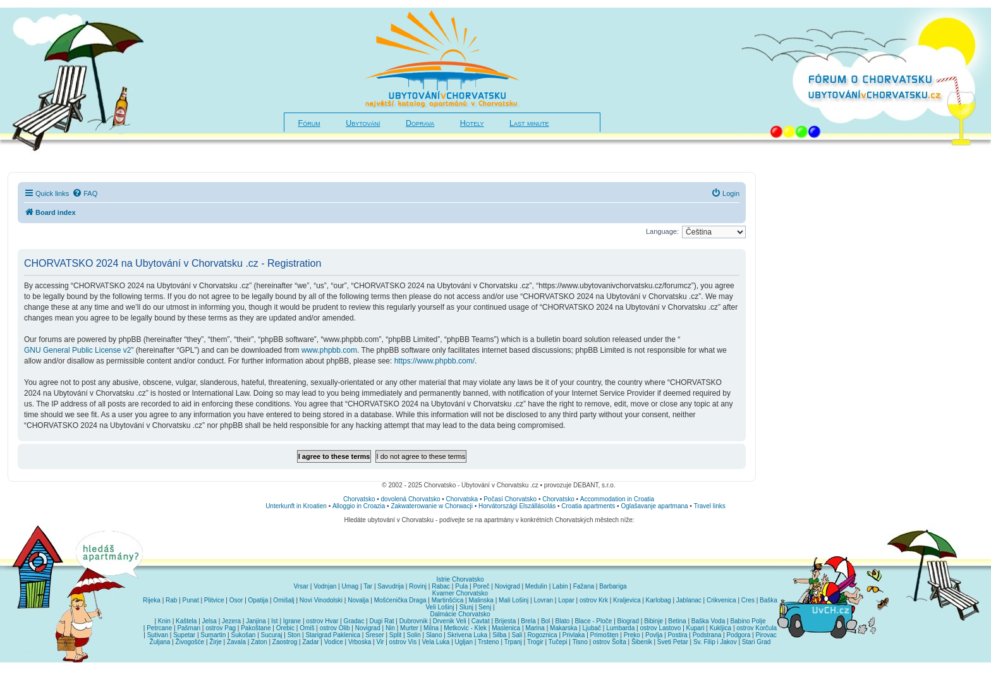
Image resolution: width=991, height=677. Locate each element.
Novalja (358, 600)
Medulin (536, 586)
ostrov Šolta (609, 641)
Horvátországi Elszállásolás (517, 506)
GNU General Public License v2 (77, 350)
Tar (367, 586)
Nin (390, 628)
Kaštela (186, 621)
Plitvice (214, 600)
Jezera (231, 621)
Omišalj (283, 600)
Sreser (374, 634)
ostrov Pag (220, 628)
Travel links (710, 506)
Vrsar (300, 586)
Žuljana (160, 641)
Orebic (285, 628)
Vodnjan (324, 586)
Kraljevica (626, 600)
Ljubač (592, 628)
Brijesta (505, 621)
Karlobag (658, 600)
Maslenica (506, 628)
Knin (164, 621)
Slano (434, 634)
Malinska (480, 600)
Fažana (583, 586)
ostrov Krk (594, 600)
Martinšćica (448, 600)
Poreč (481, 586)
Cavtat (480, 621)
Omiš (307, 628)
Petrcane (159, 628)
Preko (632, 634)
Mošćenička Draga (400, 600)
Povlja (653, 634)
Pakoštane (256, 628)
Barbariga (612, 586)
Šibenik (641, 641)
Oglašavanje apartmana (654, 506)
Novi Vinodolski (321, 600)
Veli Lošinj (440, 607)
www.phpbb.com (329, 350)
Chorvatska (462, 499)
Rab (171, 600)
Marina (535, 628)
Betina (677, 621)
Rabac (441, 586)
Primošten (604, 634)
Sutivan (157, 634)
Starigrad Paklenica (332, 634)
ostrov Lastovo (660, 628)
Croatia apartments (588, 506)
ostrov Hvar (322, 621)
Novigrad (507, 586)
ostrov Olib (335, 628)
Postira (677, 634)
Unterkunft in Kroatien (296, 506)
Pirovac (765, 634)
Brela (528, 621)
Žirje (215, 641)
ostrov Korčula (756, 628)
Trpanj (513, 641)
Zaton (259, 641)
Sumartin (213, 634)
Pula (461, 586)
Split (395, 634)
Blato (562, 621)
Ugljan (464, 641)
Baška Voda (708, 621)
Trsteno (488, 641)
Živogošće (190, 641)
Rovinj (418, 586)
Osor (236, 600)
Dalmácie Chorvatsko (460, 614)
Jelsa (209, 621)
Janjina (256, 621)
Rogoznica (542, 634)
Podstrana (707, 634)
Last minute (529, 123)
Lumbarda (620, 628)
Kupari (695, 628)
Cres (748, 600)
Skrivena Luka (467, 634)
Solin (413, 634)
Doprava (420, 123)
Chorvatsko (359, 499)
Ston (294, 634)
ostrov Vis (403, 641)
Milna (431, 628)
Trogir (535, 641)
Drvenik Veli (449, 621)
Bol (545, 621)
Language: (662, 231)
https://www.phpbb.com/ (434, 361)
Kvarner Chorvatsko (460, 593)
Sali (517, 634)
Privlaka (573, 634)
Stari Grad (756, 641)
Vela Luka (436, 641)
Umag (349, 586)
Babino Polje (747, 621)
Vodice (333, 641)
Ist (274, 621)
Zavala (236, 641)
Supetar (184, 634)
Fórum (309, 123)
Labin (560, 586)
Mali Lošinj (513, 600)
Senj (484, 607)
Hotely (472, 123)
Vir (380, 641)
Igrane (292, 621)
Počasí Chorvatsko (510, 499)
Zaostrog (284, 641)
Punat (191, 600)
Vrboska (359, 641)
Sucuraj (272, 634)
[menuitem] (84, 193)
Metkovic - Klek (465, 628)
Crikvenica (721, 600)
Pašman (188, 628)
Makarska (563, 628)
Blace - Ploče (593, 621)
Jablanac (689, 600)
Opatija (258, 600)
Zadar (310, 641)
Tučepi (558, 641)
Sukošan (243, 634)
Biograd (628, 621)
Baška (768, 600)
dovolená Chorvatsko (411, 499)
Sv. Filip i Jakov (715, 641)
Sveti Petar (672, 641)
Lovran (543, 600)
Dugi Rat (382, 621)
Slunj (466, 607)
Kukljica (720, 628)
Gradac (354, 621)
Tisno (580, 641)
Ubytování (363, 123)
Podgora (738, 634)
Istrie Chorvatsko (459, 579)
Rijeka (152, 600)
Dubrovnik (413, 621)
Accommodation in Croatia (617, 499)
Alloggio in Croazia (358, 506)
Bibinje (653, 621)
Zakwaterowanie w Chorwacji (432, 506)
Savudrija (390, 586)
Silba (499, 634)
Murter (409, 628)
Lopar (566, 600)
